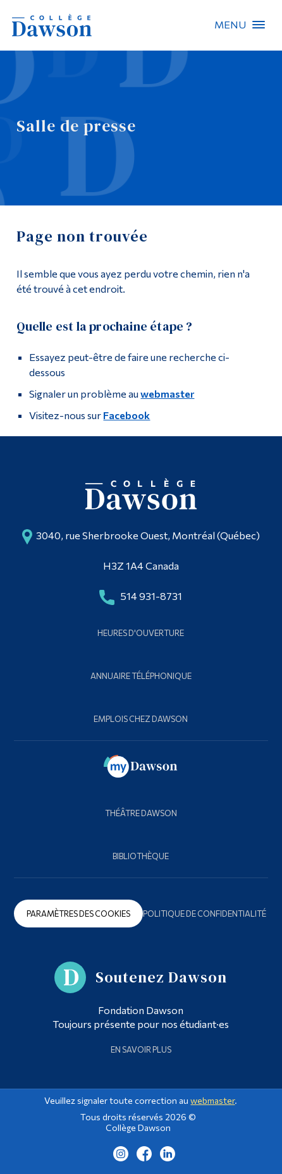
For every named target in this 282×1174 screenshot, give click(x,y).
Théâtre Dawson (141, 813)
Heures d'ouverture (140, 633)
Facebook (126, 415)
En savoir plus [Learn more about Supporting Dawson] (141, 1049)
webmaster (167, 394)
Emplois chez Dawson (141, 719)
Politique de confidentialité (204, 913)
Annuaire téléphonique (141, 676)
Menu (258, 25)
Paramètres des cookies (78, 913)
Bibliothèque (141, 856)
